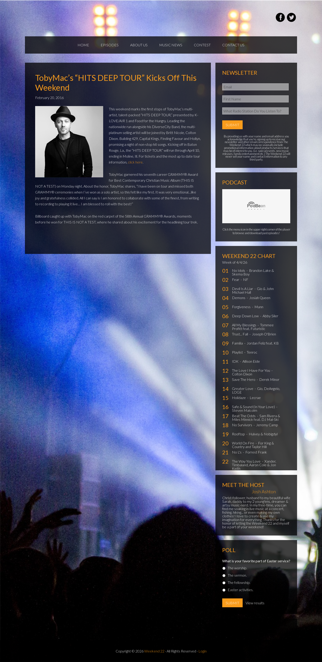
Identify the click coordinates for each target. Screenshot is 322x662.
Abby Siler (270, 316)
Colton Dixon (242, 374)
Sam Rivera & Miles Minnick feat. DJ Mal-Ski (256, 417)
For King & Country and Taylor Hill (253, 445)
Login (202, 651)
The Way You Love (246, 461)
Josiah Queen (259, 297)
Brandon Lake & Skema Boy (253, 272)
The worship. (237, 568)
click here (135, 162)
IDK (235, 361)
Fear (236, 279)
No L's (237, 452)
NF (245, 279)
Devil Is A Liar (243, 288)
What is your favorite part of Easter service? (256, 561)
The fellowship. (239, 582)
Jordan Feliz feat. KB (263, 343)
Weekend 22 (154, 651)
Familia (238, 343)
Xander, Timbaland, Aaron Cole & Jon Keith (254, 465)
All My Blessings (244, 325)
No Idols (239, 270)
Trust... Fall (240, 334)
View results (255, 603)
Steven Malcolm (244, 410)
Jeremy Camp (267, 425)
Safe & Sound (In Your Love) (254, 406)
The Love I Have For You (251, 370)
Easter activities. (240, 590)
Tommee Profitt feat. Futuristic (253, 327)
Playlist (238, 352)
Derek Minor (269, 379)
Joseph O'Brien (264, 334)
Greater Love (243, 388)
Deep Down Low (245, 316)
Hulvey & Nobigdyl (263, 434)
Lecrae (255, 397)
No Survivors (242, 425)
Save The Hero (244, 379)
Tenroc (252, 352)
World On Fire (243, 443)
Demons (239, 297)
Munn (258, 307)
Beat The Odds (244, 416)
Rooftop (239, 434)
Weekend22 (79, 18)
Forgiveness (241, 307)
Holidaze (239, 397)
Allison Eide (251, 361)
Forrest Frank (256, 452)
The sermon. (237, 575)
